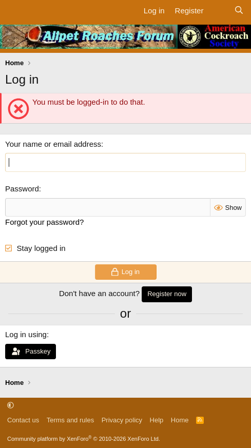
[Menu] (14, 10)
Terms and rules (70, 420)
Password (22, 188)
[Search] (239, 10)
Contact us (23, 420)
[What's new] (218, 10)
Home (180, 420)
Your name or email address (53, 144)
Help (157, 420)
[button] (10, 405)
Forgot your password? (44, 222)
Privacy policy (122, 420)
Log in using (26, 334)
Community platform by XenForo (83, 439)
